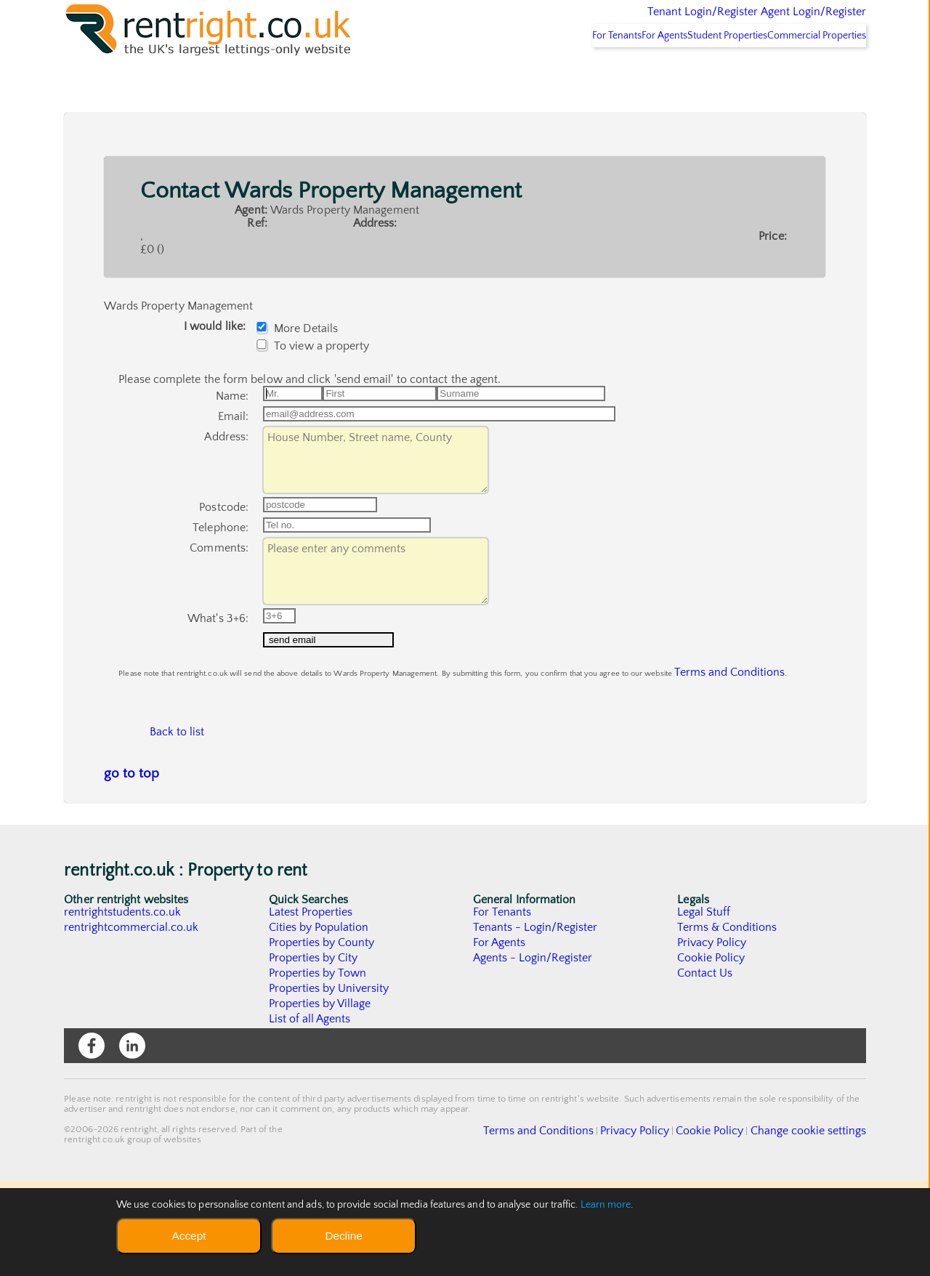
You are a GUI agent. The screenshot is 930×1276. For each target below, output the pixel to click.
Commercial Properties (807, 73)
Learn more (606, 1205)
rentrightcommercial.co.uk (132, 1022)
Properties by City (313, 1052)
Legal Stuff (704, 1007)
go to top (132, 868)
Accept (188, 1235)
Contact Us (705, 1068)
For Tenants (551, 73)
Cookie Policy (711, 1052)
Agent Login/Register (792, 21)
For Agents (618, 73)
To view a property (316, 383)
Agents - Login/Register (533, 1052)
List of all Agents (310, 1113)
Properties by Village (320, 1098)
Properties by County (322, 1037)
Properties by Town (318, 1068)
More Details (301, 366)
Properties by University (329, 1083)
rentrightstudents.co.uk (123, 1007)
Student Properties (700, 73)
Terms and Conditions (711, 749)
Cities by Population (319, 1022)
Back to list (176, 820)
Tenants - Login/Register (536, 1022)
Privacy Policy (712, 1037)
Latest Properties (311, 1007)
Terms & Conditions (727, 1022)
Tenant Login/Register (635, 21)
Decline (343, 1235)
